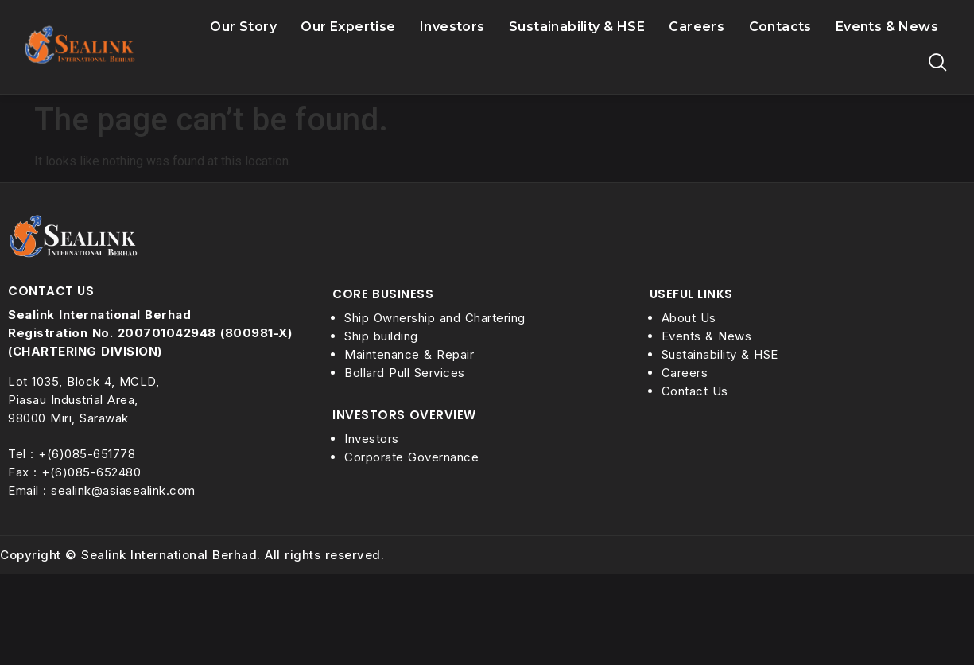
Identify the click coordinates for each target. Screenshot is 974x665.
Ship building (381, 336)
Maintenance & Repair (409, 354)
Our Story (243, 26)
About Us (689, 317)
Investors (452, 26)
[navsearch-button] (938, 66)
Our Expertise (348, 26)
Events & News (887, 26)
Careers (696, 26)
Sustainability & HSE (577, 26)
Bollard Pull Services (404, 372)
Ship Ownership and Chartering (435, 317)
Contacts (780, 26)
